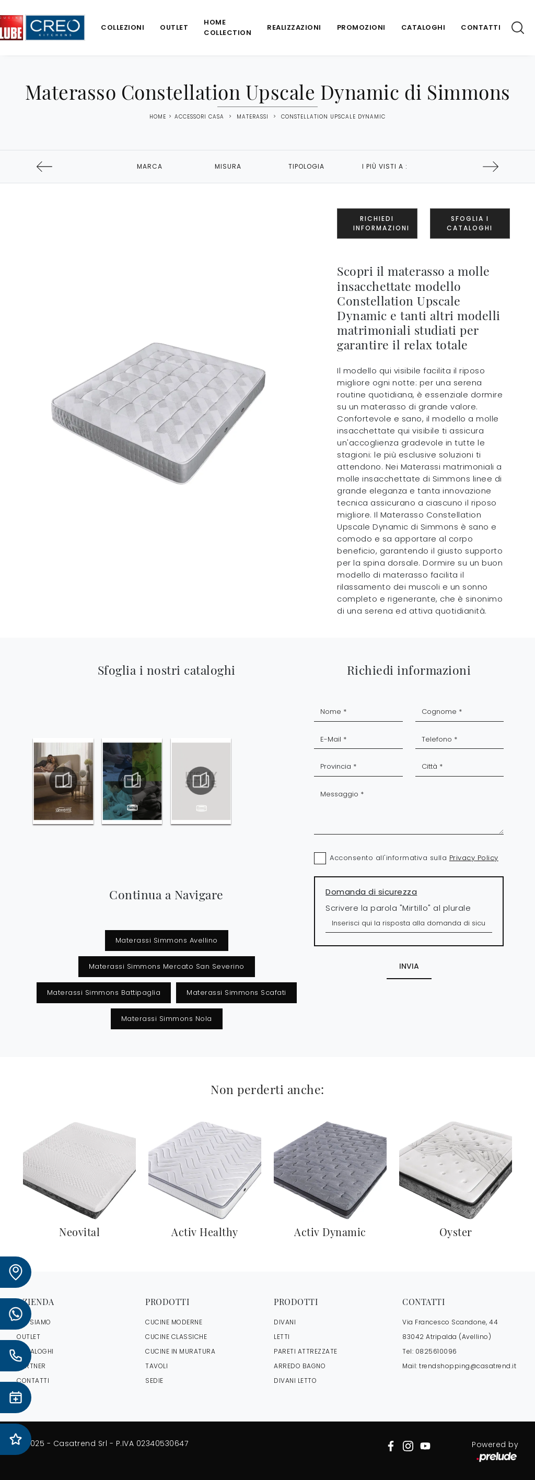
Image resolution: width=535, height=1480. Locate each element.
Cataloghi (423, 27)
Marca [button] (149, 166)
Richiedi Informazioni (381, 223)
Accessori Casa (199, 117)
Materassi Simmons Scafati (236, 992)
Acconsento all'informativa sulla (414, 858)
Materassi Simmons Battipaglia (104, 992)
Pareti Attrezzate (306, 1351)
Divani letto (295, 1380)
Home (157, 117)
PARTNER (31, 1365)
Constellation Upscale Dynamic (333, 117)
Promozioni (361, 27)
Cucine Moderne (173, 1322)
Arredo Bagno (299, 1365)
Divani (285, 1322)
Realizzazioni (294, 27)
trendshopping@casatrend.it (467, 1365)
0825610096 (436, 1351)
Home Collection (227, 27)
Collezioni (122, 27)
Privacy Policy (473, 858)
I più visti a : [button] (385, 166)
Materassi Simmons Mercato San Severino (167, 966)
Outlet (174, 27)
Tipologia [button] (306, 166)
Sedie (154, 1380)
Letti (282, 1336)
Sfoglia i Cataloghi (470, 223)
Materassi (253, 117)
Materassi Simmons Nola (166, 1019)
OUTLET (28, 1336)
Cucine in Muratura (180, 1351)
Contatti (481, 27)
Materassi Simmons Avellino (166, 940)
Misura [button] (228, 166)
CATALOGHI (35, 1351)
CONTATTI (33, 1380)
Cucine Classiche (176, 1336)
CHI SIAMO (34, 1322)
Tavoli (156, 1365)
